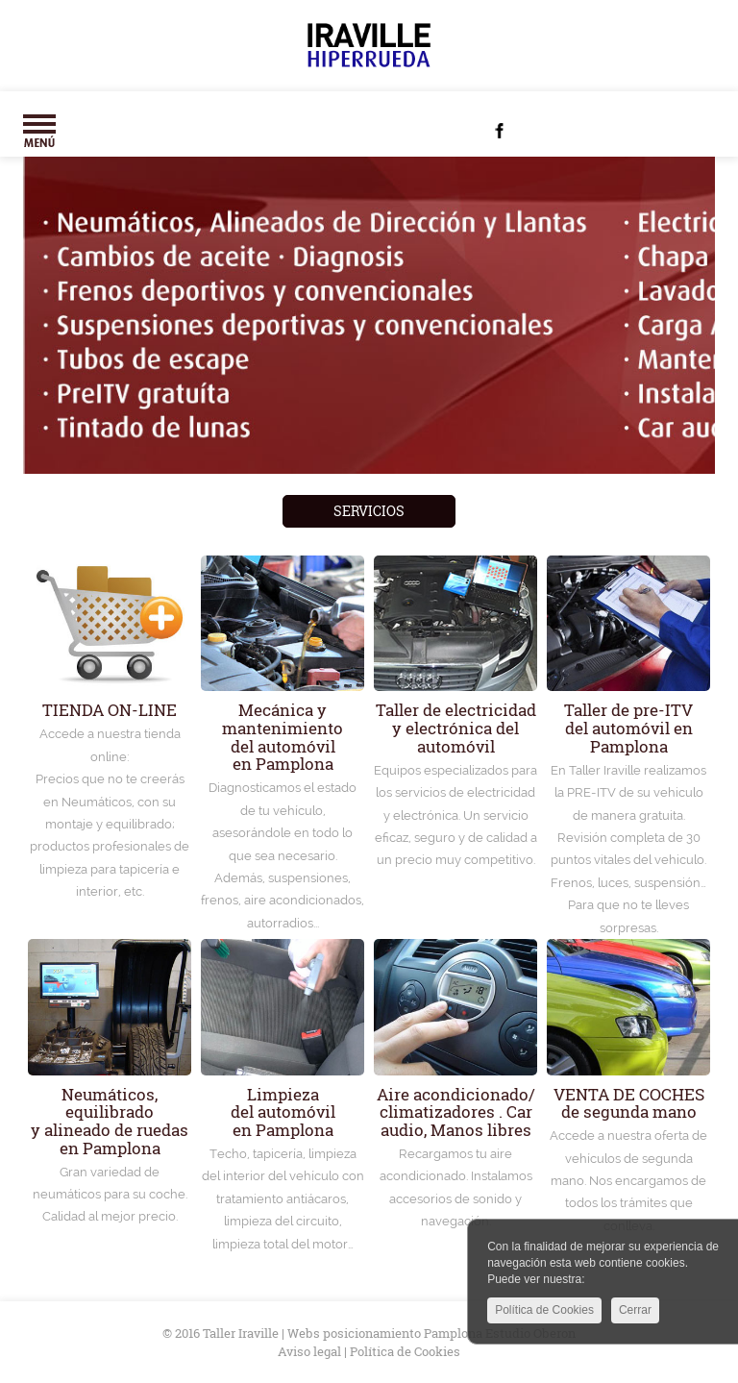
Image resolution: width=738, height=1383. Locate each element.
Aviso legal (309, 1351)
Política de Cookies (544, 1313)
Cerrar (635, 1313)
